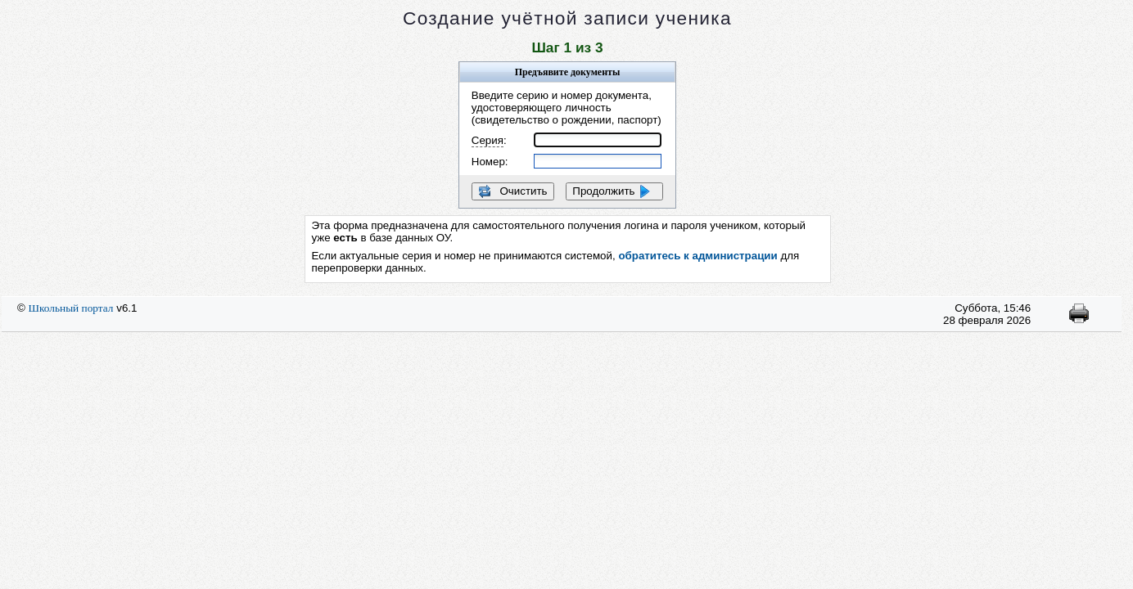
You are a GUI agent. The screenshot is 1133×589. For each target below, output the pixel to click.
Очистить (513, 191)
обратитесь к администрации (697, 256)
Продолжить (614, 191)
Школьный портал (71, 308)
